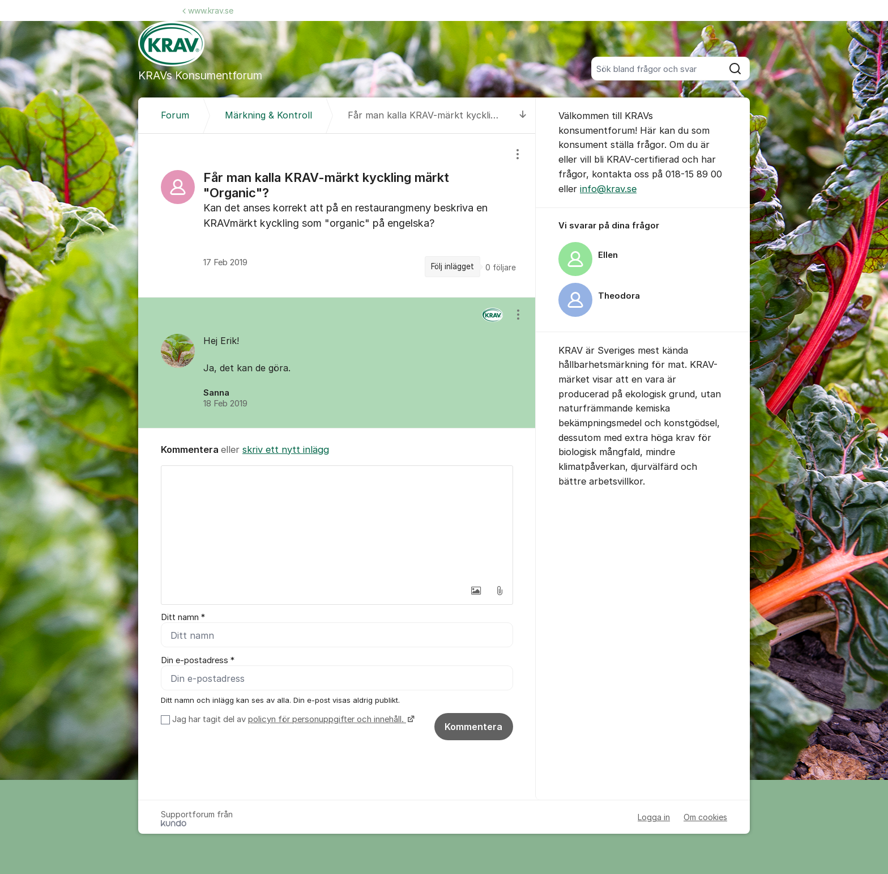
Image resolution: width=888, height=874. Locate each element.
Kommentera (473, 727)
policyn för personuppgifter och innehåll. (327, 720)
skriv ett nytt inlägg (285, 449)
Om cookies (705, 817)
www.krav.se (207, 10)
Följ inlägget (452, 266)
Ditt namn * (183, 617)
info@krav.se (608, 188)
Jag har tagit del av (292, 720)
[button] (475, 590)
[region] (337, 215)
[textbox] (337, 522)
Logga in (654, 817)
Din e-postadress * (197, 660)
